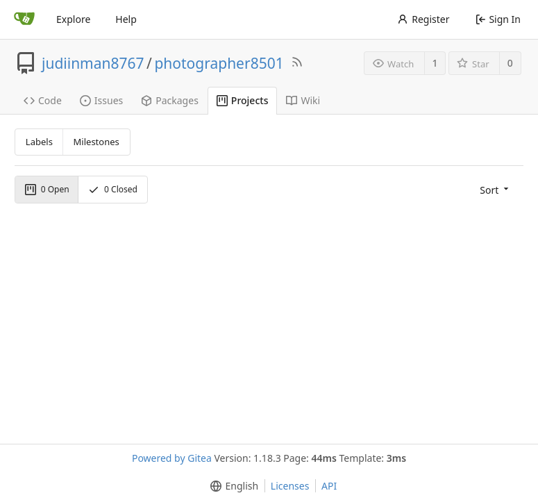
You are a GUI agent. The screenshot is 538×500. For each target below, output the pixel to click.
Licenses (290, 485)
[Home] (24, 19)
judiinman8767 (93, 63)
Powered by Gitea (172, 458)
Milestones (96, 141)
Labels (39, 141)
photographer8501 (218, 63)
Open (47, 189)
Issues (101, 100)
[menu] (495, 189)
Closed (112, 189)
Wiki (303, 100)
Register (423, 19)
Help (126, 19)
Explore (73, 19)
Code (43, 100)
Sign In (498, 19)
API (329, 485)
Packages (170, 100)
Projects (243, 100)
